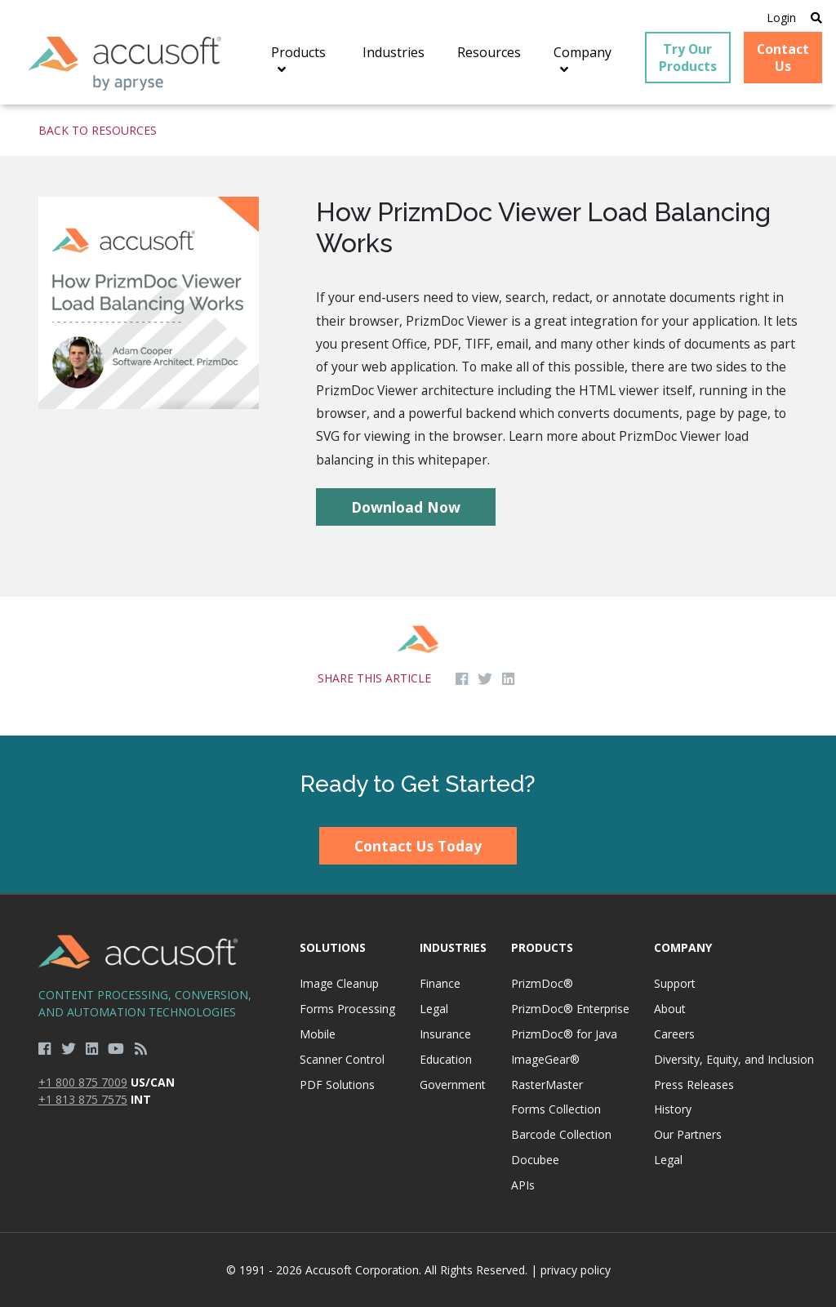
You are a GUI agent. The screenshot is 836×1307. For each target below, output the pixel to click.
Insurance (445, 1034)
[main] (418, 419)
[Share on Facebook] (462, 678)
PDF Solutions (337, 1084)
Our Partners (688, 1134)
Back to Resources (97, 130)
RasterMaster (547, 1084)
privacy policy (575, 1270)
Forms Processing (347, 1008)
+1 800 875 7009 (82, 1082)
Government (453, 1084)
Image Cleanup (339, 983)
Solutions (333, 947)
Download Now (405, 507)
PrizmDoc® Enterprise (570, 1008)
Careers (674, 1034)
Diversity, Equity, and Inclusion (734, 1059)
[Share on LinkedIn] (508, 678)
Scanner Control (342, 1059)
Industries (453, 947)
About (670, 1008)
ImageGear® (545, 1059)
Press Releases (694, 1084)
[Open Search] (816, 17)
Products (542, 947)
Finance (440, 983)
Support (675, 983)
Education (446, 1059)
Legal (434, 1008)
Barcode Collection (561, 1134)
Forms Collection (556, 1109)
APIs (523, 1185)
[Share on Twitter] (484, 678)
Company (683, 947)
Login (781, 17)
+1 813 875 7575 (82, 1099)
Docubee (535, 1159)
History (672, 1109)
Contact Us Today (418, 846)
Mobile (318, 1034)
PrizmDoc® (542, 983)
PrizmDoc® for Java (564, 1034)
